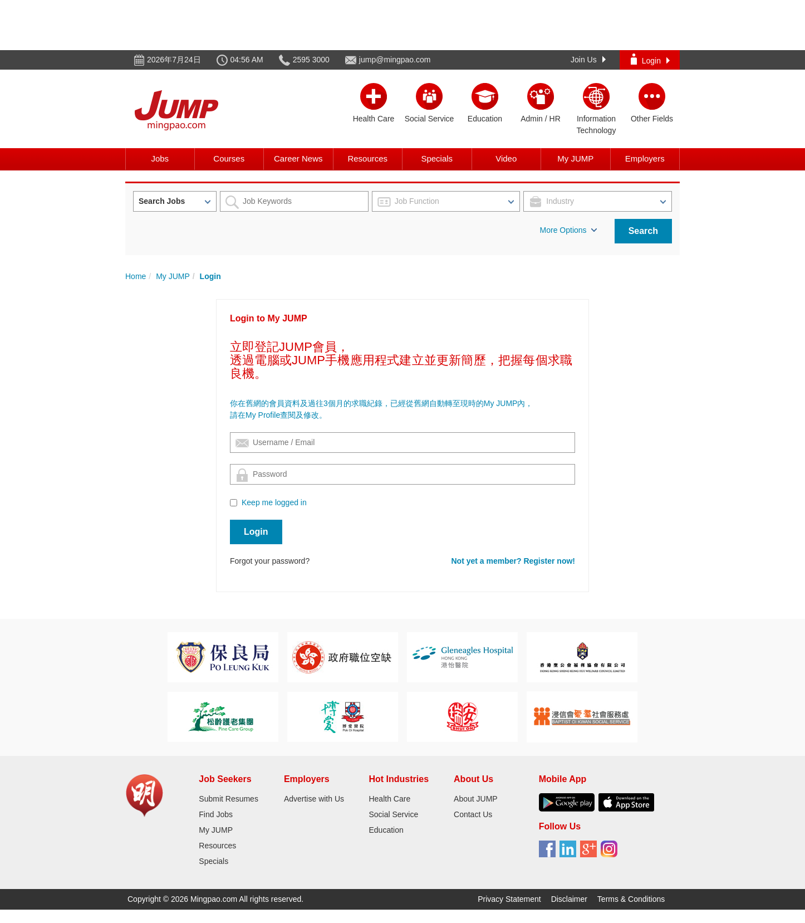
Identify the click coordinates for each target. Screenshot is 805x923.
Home (135, 276)
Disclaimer (569, 899)
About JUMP (476, 798)
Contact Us (473, 814)
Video (506, 158)
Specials (437, 158)
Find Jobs (216, 814)
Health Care (389, 798)
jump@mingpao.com (395, 59)
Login (650, 59)
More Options (568, 230)
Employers (645, 158)
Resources (367, 158)
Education (386, 830)
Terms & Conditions (631, 899)
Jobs (160, 158)
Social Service (393, 814)
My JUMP (575, 158)
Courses (228, 158)
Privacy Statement (509, 899)
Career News (298, 158)
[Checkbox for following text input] (233, 502)
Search (643, 231)
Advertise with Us (314, 798)
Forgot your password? (270, 560)
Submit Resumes (228, 798)
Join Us (588, 59)
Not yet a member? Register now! (513, 560)
